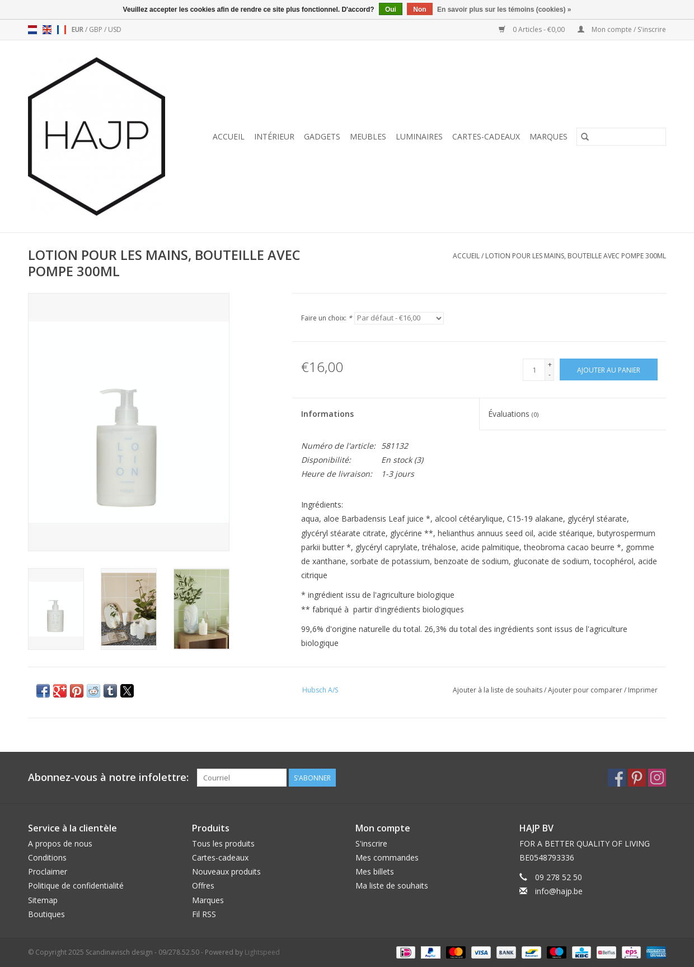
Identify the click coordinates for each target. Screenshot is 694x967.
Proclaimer (47, 871)
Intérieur (274, 136)
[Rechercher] (621, 137)
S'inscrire (371, 843)
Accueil (229, 136)
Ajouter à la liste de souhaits (498, 690)
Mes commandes (387, 857)
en (47, 29)
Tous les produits (223, 843)
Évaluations (513, 413)
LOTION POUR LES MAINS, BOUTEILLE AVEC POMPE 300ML (575, 256)
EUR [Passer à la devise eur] (78, 29)
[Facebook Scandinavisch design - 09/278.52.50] (617, 778)
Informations (327, 413)
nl (32, 29)
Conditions (47, 857)
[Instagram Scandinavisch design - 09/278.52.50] (657, 778)
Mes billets (374, 871)
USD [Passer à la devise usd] (114, 29)
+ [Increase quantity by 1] (550, 364)
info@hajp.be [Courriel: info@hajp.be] (559, 891)
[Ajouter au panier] (609, 369)
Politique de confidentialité (76, 885)
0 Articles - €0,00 (532, 29)
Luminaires (419, 136)
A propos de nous (60, 843)
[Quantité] (534, 370)
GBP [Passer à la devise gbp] (96, 29)
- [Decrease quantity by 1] (549, 374)
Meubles (368, 136)
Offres (203, 885)
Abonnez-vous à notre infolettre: (108, 777)
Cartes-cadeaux (486, 136)
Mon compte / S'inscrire (622, 29)
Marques (548, 136)
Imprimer (643, 690)
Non (419, 9)
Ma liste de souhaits (391, 885)
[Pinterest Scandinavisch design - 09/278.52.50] (637, 778)
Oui (390, 9)
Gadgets (322, 136)
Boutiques (46, 914)
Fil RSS (204, 914)
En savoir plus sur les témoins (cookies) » (504, 9)
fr (61, 29)
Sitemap (43, 900)
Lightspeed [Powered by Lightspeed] (262, 952)
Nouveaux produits (226, 871)
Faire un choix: (326, 318)
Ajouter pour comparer (586, 690)
